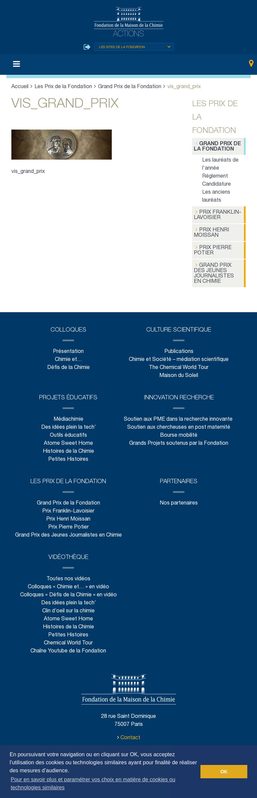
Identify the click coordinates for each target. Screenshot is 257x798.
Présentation (68, 349)
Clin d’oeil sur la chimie (68, 609)
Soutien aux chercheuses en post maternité (178, 425)
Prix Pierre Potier (212, 249)
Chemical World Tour (68, 641)
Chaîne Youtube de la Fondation (68, 649)
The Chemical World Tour (179, 365)
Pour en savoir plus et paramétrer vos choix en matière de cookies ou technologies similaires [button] (93, 783)
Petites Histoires (68, 457)
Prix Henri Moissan (211, 232)
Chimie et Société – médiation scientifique (178, 357)
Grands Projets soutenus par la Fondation (179, 441)
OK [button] (224, 771)
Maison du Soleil (178, 373)
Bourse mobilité (178, 433)
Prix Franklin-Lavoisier (216, 215)
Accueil (20, 87)
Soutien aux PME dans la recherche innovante (179, 417)
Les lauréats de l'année (220, 165)
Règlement (215, 177)
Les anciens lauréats (216, 197)
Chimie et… (68, 357)
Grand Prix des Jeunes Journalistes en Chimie (217, 271)
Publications (178, 349)
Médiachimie (68, 417)
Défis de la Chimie (68, 365)
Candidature (216, 185)
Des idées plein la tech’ (68, 425)
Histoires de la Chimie (68, 449)
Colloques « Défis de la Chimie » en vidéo (68, 593)
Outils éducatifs (68, 433)
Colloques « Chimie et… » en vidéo (68, 585)
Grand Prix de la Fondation (129, 87)
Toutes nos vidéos (68, 577)
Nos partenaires (178, 501)
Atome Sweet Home (68, 441)
